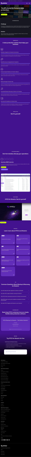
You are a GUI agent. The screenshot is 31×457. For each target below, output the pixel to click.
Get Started (3, 421)
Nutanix (2, 383)
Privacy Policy (3, 454)
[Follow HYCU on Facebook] (6, 440)
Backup (2, 370)
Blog (1, 434)
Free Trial (2, 422)
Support (2, 429)
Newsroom (2, 405)
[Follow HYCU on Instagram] (7, 440)
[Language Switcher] (27, 3)
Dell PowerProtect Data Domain (5, 385)
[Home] (4, 3)
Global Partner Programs (5, 407)
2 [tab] (4, 159)
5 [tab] (12, 159)
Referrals (2, 414)
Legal (1, 449)
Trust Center (2, 451)
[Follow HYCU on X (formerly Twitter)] (1, 440)
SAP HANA (2, 397)
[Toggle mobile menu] (29, 3)
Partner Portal (3, 417)
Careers (2, 404)
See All (2, 393)
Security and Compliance (4, 378)
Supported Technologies (4, 379)
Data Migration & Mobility (5, 371)
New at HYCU (3, 432)
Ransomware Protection (4, 376)
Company (2, 402)
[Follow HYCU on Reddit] (9, 440)
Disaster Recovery (3, 373)
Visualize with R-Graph (4, 361)
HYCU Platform (3, 360)
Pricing (2, 366)
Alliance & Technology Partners (5, 409)
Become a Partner (3, 415)
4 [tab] (9, 159)
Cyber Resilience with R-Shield (5, 363)
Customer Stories (3, 431)
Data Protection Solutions (5, 368)
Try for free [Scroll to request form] (4, 14)
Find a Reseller (3, 412)
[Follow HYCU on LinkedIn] (3, 440)
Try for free (3, 167)
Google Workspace (4, 390)
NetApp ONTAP (3, 386)
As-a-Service (3, 388)
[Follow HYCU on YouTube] (4, 440)
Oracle (2, 398)
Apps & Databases (4, 395)
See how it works (4, 169)
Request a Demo (3, 424)
